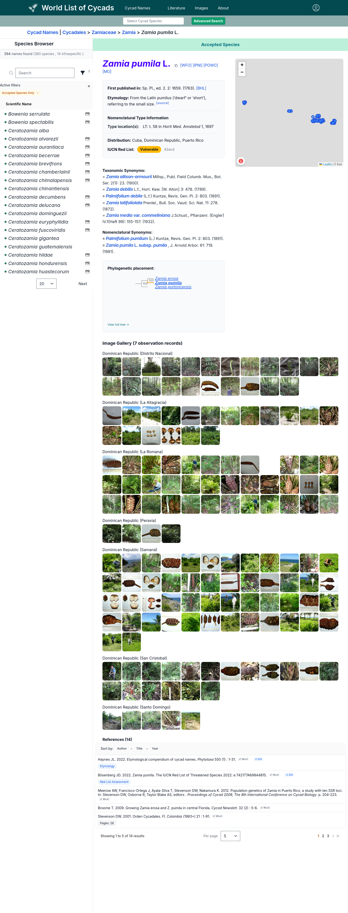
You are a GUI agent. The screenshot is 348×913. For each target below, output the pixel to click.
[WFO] (186, 65)
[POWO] (210, 65)
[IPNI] (197, 65)
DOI (258, 759)
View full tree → (118, 324)
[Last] (337, 836)
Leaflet (325, 164)
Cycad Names (137, 8)
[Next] (333, 836)
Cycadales (74, 32)
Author (122, 748)
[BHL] (201, 88)
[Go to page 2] (323, 836)
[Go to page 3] (328, 836)
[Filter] (82, 73)
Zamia (129, 32)
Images (201, 8)
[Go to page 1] (318, 836)
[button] (242, 65)
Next (83, 283)
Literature (176, 8)
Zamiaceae (104, 32)
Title (139, 748)
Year (155, 748)
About (223, 8)
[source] (162, 103)
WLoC (243, 759)
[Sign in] (316, 8)
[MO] (106, 71)
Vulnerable (149, 149)
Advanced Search (208, 21)
